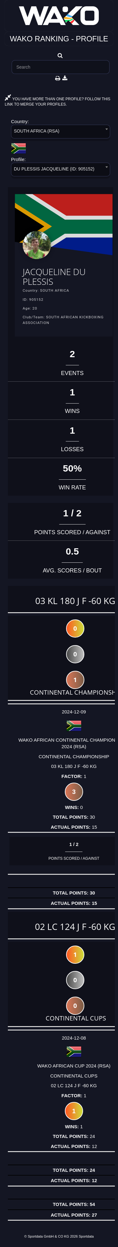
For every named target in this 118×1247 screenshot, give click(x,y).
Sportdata (86, 1236)
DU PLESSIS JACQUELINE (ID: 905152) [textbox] (54, 168)
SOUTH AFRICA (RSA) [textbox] (36, 130)
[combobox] (60, 133)
